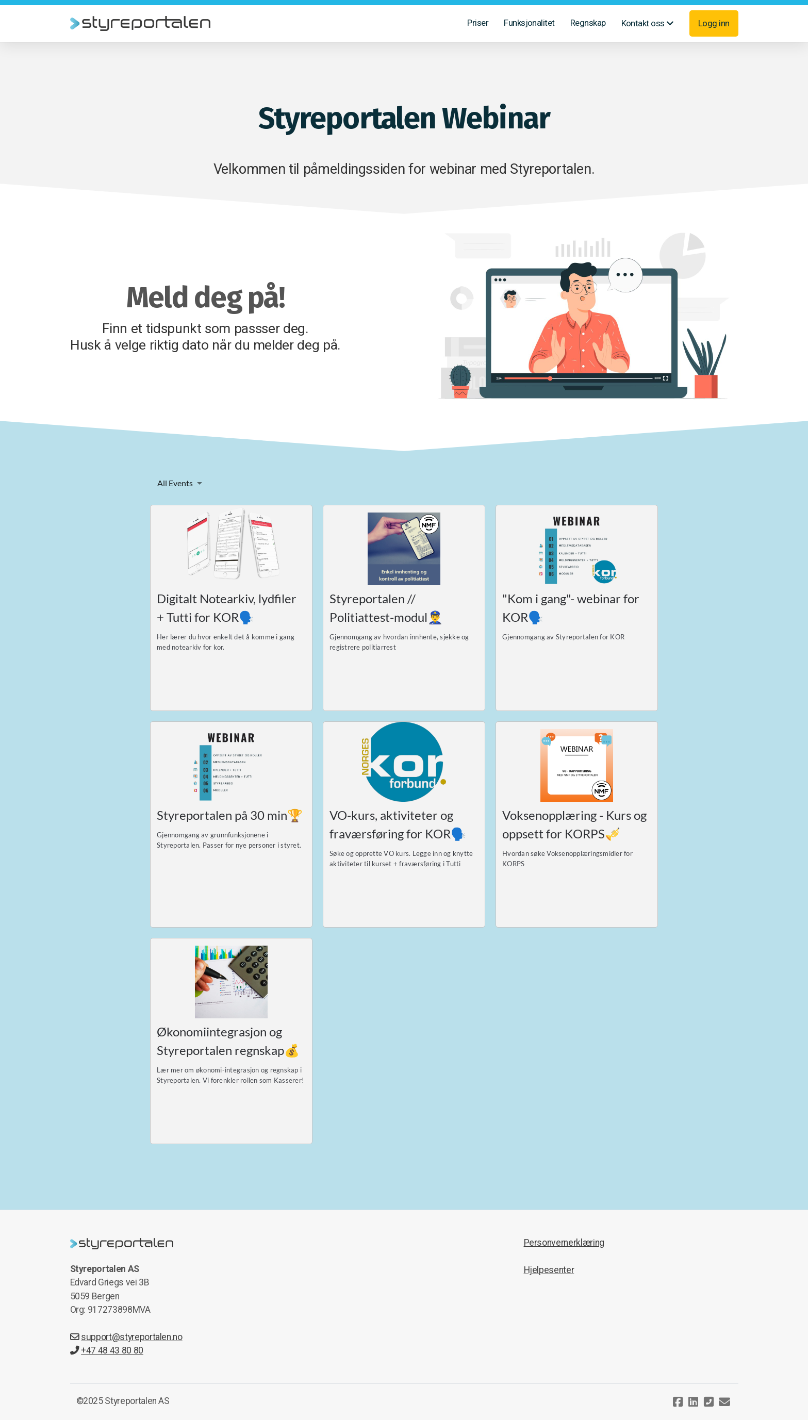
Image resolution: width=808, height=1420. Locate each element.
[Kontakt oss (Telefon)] (709, 1402)
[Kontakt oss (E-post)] (724, 1402)
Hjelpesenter (549, 1270)
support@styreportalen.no (126, 1337)
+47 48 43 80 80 (106, 1350)
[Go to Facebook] (678, 1402)
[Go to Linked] (693, 1402)
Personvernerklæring (564, 1242)
